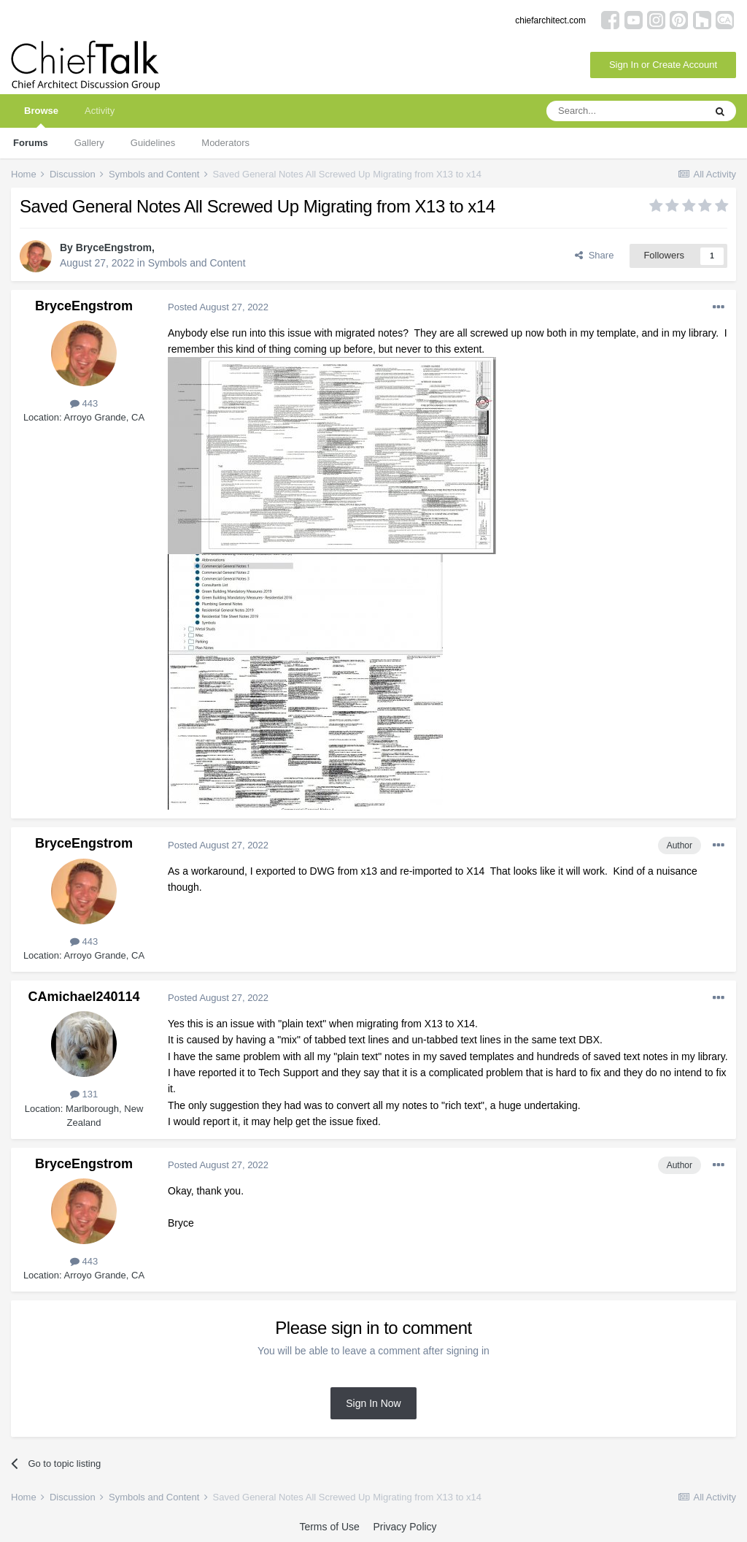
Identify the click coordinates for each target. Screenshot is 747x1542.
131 (84, 1094)
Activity (100, 110)
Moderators (225, 142)
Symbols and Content (197, 263)
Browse (41, 116)
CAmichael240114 (83, 996)
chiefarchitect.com (550, 20)
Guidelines (153, 142)
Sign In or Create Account (663, 64)
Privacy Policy (404, 1527)
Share (594, 255)
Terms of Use (329, 1527)
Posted (218, 307)
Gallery (89, 142)
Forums (30, 142)
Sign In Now (373, 1403)
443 (84, 403)
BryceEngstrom (114, 247)
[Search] (625, 111)
